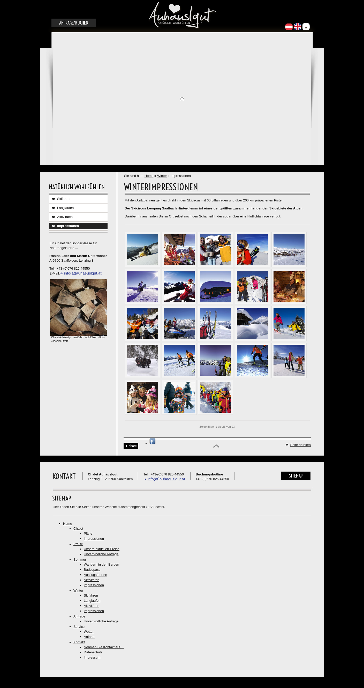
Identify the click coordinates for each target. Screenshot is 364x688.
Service (79, 627)
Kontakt (79, 642)
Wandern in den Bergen (101, 564)
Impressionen (68, 226)
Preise (78, 544)
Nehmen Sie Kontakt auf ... (104, 647)
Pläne (88, 533)
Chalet (78, 528)
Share (131, 446)
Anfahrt (89, 637)
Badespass (92, 570)
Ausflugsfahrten (95, 575)
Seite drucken (300, 445)
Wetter (89, 632)
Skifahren (64, 199)
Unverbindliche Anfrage (101, 554)
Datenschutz (93, 652)
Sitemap (296, 476)
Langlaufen (65, 208)
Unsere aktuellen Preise (101, 549)
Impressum (92, 657)
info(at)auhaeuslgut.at (82, 273)
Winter (162, 176)
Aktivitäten (65, 217)
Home (149, 176)
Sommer (79, 559)
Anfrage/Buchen (73, 23)
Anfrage (79, 616)
